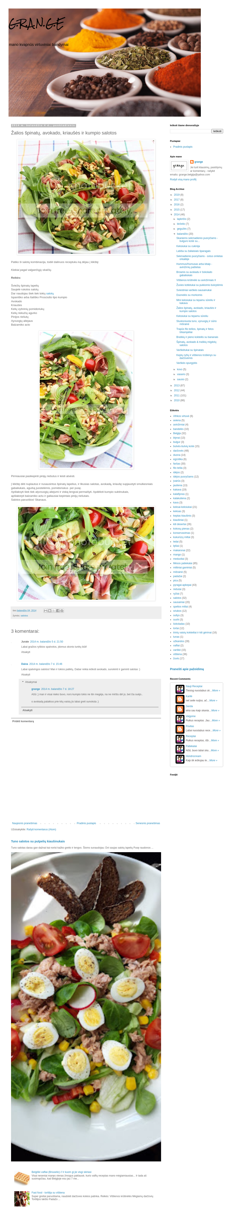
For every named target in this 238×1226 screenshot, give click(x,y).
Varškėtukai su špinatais (190, 350)
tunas (176, 636)
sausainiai (178, 602)
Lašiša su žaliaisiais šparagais (193, 251)
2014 (177, 214)
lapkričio (182, 219)
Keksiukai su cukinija (188, 246)
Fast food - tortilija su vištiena (48, 1192)
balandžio (183, 233)
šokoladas (179, 623)
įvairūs (177, 480)
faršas (176, 463)
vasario (181, 374)
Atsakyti (25, 652)
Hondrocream (193, 756)
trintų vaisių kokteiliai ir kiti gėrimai (192, 632)
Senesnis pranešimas (148, 823)
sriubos (177, 610)
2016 (177, 204)
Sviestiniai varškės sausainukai (193, 290)
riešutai (177, 589)
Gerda (189, 706)
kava (175, 502)
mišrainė (178, 572)
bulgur (176, 442)
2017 (177, 199)
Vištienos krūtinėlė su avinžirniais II (196, 280)
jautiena (177, 485)
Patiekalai (191, 746)
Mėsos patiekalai (182, 563)
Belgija (177, 433)
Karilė (189, 696)
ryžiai (176, 593)
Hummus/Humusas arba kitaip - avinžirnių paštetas (194, 265)
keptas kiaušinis (182, 515)
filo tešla (178, 467)
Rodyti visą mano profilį (183, 179)
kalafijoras (179, 494)
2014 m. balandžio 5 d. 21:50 (46, 641)
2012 (177, 390)
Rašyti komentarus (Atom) (41, 829)
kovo (180, 369)
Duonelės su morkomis (189, 295)
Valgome (191, 716)
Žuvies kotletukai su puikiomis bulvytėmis (199, 285)
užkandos (178, 641)
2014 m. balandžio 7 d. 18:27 (57, 689)
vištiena (177, 654)
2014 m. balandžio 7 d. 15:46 (45, 663)
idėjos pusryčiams (183, 476)
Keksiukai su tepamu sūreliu (192, 316)
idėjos (176, 472)
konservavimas (181, 532)
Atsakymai (31, 682)
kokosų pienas (181, 528)
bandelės (178, 429)
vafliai (176, 645)
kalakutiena (179, 498)
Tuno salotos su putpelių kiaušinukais (38, 841)
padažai (177, 576)
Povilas (190, 726)
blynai (176, 437)
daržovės (178, 450)
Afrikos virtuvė (181, 416)
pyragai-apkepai (182, 584)
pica (175, 580)
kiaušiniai (178, 519)
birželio (181, 223)
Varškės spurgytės (186, 363)
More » (216, 690)
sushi (176, 619)
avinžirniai (178, 424)
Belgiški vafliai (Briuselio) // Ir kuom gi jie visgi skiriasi (61, 1172)
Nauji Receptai (194, 686)
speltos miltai (180, 606)
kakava (177, 489)
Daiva (24, 663)
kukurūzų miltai (181, 537)
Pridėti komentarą (23, 721)
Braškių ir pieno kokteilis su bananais (197, 337)
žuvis (176, 658)
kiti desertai (179, 524)
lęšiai (176, 545)
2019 (177, 194)
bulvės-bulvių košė (183, 446)
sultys (176, 615)
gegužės (182, 228)
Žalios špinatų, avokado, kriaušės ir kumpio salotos (196, 309)
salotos (24, 615)
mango (177, 554)
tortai (176, 628)
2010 (177, 400)
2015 (177, 209)
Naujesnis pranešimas (24, 823)
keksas (177, 511)
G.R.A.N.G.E (36, 23)
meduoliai (178, 558)
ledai (175, 541)
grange (35, 689)
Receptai (191, 736)
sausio (181, 379)
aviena (177, 420)
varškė (177, 649)
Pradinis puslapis (86, 823)
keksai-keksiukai (182, 507)
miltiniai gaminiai (182, 567)
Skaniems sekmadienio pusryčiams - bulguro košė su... (197, 240)
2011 (177, 395)
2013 (177, 385)
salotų (50, 293)
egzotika (178, 459)
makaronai (179, 550)
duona (176, 454)
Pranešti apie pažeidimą (187, 669)
